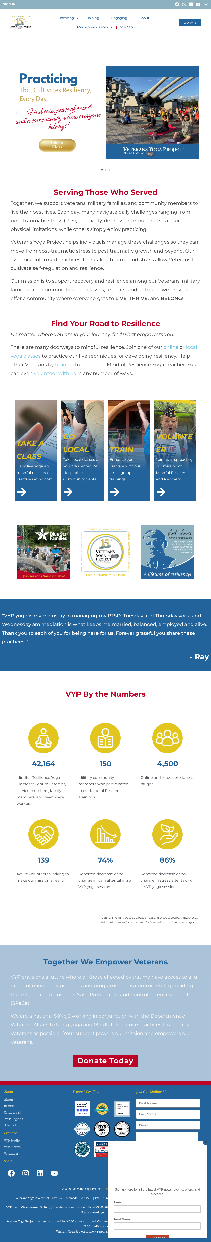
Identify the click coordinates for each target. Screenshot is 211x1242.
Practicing (68, 18)
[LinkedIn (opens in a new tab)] (190, 4)
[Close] (206, 1142)
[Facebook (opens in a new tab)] (176, 4)
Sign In (9, 4)
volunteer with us (55, 373)
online (170, 347)
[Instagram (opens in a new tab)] (183, 4)
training (65, 364)
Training (95, 18)
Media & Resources (95, 27)
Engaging (122, 18)
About (147, 18)
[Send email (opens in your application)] (205, 4)
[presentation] (167, 1139)
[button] (16, 112)
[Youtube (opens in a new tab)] (198, 4)
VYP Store (128, 27)
